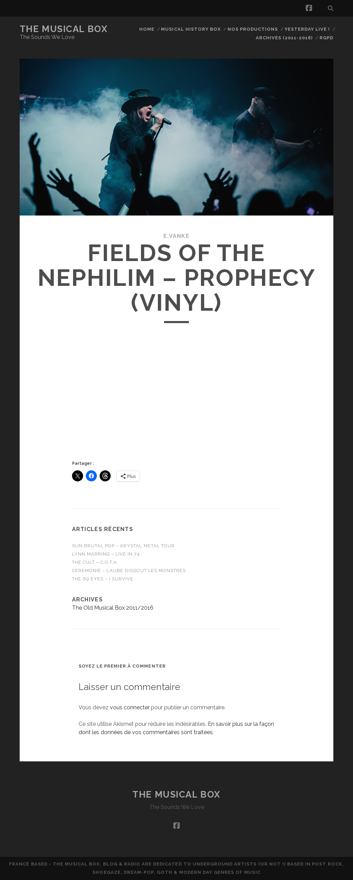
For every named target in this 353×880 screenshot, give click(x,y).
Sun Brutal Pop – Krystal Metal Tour (123, 545)
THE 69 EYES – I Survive (103, 578)
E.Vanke (176, 236)
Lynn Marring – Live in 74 (106, 554)
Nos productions (253, 29)
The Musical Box (64, 29)
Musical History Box (191, 29)
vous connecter (130, 707)
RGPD (326, 37)
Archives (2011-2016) (284, 37)
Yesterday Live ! (307, 29)
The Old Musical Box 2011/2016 (112, 607)
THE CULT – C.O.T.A (94, 562)
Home (146, 29)
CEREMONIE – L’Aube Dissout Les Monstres (129, 570)
